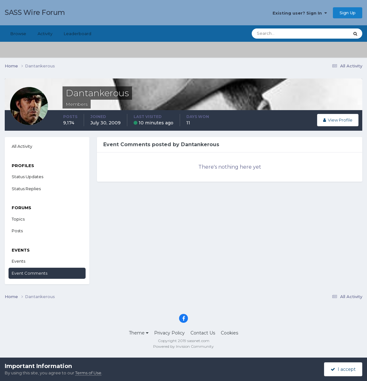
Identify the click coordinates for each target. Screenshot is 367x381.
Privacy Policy (169, 333)
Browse (18, 33)
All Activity (22, 146)
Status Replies (26, 188)
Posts (17, 230)
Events (18, 261)
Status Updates (27, 176)
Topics (18, 219)
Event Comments (29, 273)
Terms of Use (88, 372)
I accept (343, 369)
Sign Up (348, 12)
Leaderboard (77, 33)
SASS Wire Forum (35, 12)
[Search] (280, 33)
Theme (138, 333)
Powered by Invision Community (183, 346)
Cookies (229, 333)
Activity (45, 33)
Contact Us (202, 333)
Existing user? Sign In (300, 13)
